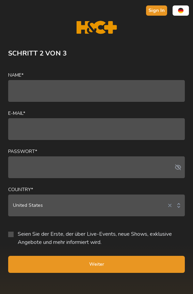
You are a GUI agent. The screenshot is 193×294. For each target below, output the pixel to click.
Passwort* (22, 151)
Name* (15, 75)
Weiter (96, 264)
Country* (20, 189)
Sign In (156, 10)
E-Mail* (16, 113)
